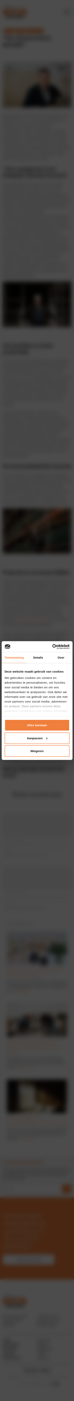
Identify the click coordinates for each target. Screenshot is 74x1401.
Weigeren (37, 751)
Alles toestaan (37, 725)
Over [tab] (61, 657)
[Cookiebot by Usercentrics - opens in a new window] (52, 646)
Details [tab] (38, 657)
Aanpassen (37, 738)
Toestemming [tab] (14, 657)
